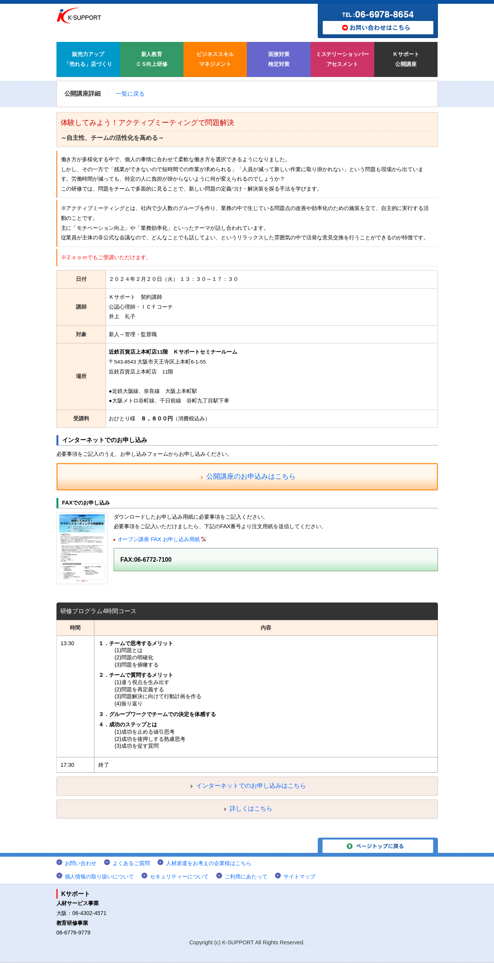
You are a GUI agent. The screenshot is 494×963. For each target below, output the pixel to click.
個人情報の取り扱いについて (99, 877)
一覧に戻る (130, 94)
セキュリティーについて (179, 877)
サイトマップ (299, 877)
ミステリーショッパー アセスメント (342, 59)
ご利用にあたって (246, 877)
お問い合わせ (81, 863)
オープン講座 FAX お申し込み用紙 (158, 540)
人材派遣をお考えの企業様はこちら (208, 863)
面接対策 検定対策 (279, 59)
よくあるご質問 (131, 863)
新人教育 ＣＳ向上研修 (152, 59)
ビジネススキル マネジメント (215, 59)
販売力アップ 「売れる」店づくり (88, 59)
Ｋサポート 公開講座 (406, 59)
